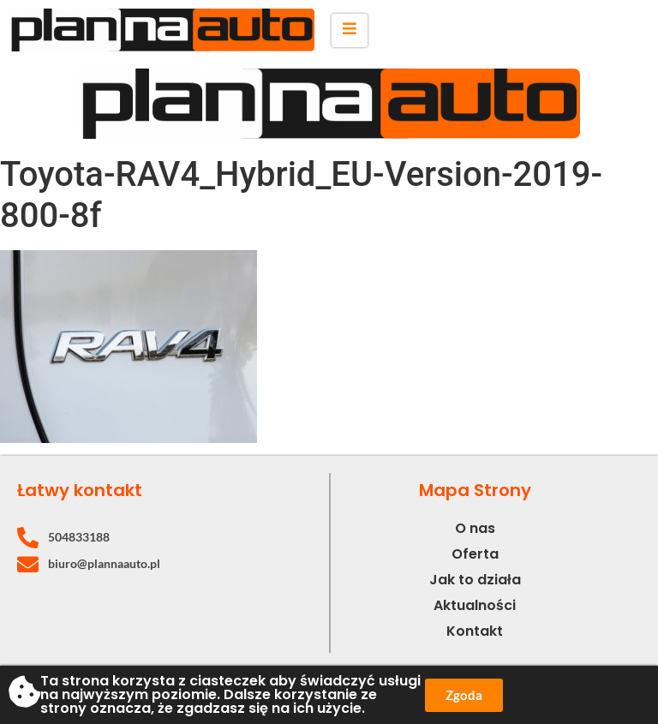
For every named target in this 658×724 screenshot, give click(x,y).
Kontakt (474, 631)
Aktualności (475, 605)
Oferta (475, 554)
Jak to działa (475, 579)
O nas (475, 528)
